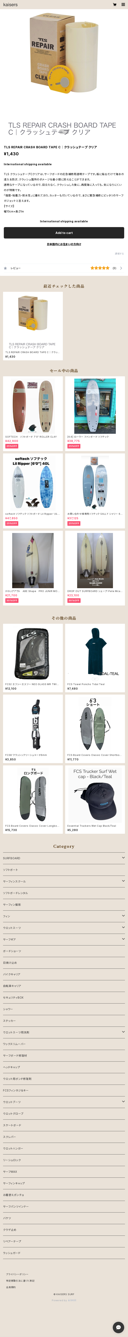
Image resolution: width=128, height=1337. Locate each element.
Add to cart (64, 233)
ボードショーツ (12, 951)
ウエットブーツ (12, 1102)
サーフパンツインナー (16, 1206)
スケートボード (12, 1125)
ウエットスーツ (12, 927)
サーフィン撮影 (12, 904)
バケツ (7, 1218)
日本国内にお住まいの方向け (64, 244)
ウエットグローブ (13, 1113)
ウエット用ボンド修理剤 (17, 1078)
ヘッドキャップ (11, 1067)
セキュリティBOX (13, 997)
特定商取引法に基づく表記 (20, 1280)
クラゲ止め (10, 1229)
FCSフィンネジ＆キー (16, 1090)
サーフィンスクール (14, 881)
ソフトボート (10, 869)
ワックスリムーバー (14, 1044)
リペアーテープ (12, 1241)
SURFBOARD (11, 858)
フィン (6, 916)
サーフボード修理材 (15, 1055)
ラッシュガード (12, 1253)
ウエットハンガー (13, 1148)
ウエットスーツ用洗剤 (16, 1032)
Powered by (64, 1300)
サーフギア (9, 939)
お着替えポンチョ (13, 1195)
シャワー (8, 1009)
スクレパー (9, 1136)
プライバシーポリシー (17, 1274)
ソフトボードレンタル (15, 893)
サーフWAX (10, 1171)
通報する (119, 253)
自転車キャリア (12, 986)
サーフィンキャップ (14, 1183)
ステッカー (9, 1020)
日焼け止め (10, 962)
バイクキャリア (12, 974)
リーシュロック (12, 1160)
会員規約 (11, 1287)
